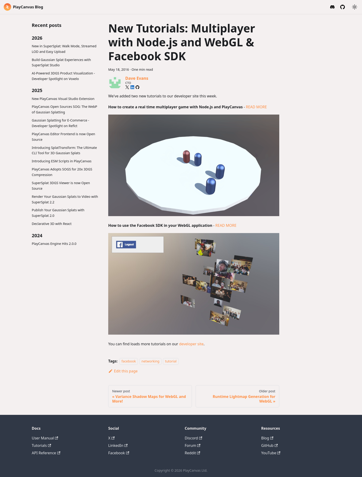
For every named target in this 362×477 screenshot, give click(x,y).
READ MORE (256, 106)
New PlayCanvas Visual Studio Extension (63, 98)
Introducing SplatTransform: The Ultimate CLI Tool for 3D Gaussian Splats (64, 150)
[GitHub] (342, 7)
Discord (193, 438)
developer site (191, 343)
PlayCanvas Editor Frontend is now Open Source (63, 137)
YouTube (270, 452)
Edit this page (123, 371)
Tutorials (41, 445)
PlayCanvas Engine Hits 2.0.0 (54, 243)
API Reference (46, 452)
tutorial (170, 361)
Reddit (192, 452)
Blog (267, 438)
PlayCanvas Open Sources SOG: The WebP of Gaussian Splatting (64, 109)
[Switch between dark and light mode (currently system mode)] (354, 7)
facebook (128, 361)
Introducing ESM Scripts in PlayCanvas (62, 161)
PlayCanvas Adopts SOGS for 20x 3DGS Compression (62, 172)
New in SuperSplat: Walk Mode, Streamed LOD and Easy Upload (64, 49)
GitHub (269, 445)
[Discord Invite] (332, 7)
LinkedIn (117, 445)
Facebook (118, 452)
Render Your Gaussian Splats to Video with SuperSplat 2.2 (65, 199)
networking (150, 361)
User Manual (45, 438)
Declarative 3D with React (52, 223)
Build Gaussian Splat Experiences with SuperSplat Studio (61, 62)
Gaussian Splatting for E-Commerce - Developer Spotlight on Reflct (60, 123)
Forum (192, 445)
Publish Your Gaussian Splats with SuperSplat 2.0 (58, 213)
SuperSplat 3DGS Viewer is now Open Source (61, 186)
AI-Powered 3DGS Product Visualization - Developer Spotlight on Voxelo (63, 76)
